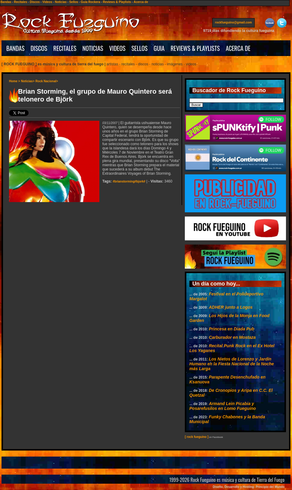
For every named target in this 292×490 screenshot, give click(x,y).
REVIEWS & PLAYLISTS (195, 48)
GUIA (159, 48)
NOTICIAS (92, 48)
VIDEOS (117, 48)
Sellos (73, 2)
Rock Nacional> (47, 81)
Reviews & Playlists (117, 2)
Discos (35, 2)
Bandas (5, 2)
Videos (47, 2)
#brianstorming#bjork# (129, 181)
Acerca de (141, 2)
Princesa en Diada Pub (231, 328)
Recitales (20, 2)
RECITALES (64, 48)
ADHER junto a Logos (231, 307)
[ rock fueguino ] (196, 437)
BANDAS (15, 48)
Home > (14, 81)
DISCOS (39, 48)
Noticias (61, 2)
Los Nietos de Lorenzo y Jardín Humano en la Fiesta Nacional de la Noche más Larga (231, 364)
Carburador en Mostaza (232, 337)
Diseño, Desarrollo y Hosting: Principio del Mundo (248, 486)
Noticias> (28, 81)
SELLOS (140, 48)
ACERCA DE (238, 48)
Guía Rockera (90, 2)
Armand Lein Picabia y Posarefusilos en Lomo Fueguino (222, 406)
